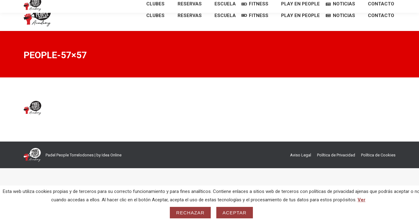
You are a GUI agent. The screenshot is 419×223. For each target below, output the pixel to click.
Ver (361, 200)
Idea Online (111, 166)
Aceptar (235, 212)
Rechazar (190, 212)
